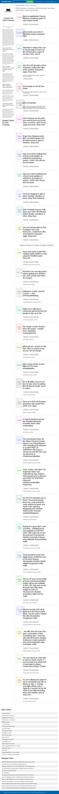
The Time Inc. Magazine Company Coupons (11, 754)
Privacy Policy (24, 792)
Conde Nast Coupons (6, 748)
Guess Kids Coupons (6, 728)
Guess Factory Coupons (7, 730)
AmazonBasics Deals (6, 741)
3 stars (8, 24)
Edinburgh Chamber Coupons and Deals (31, 650)
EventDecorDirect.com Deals (8, 715)
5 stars (13, 24)
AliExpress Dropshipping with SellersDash (38, 792)
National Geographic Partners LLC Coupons (11, 745)
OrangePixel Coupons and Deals (30, 519)
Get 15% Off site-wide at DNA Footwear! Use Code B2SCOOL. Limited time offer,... (19, 787)
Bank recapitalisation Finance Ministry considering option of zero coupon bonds (18, 761)
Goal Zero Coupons (6, 713)
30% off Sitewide (5, 772)
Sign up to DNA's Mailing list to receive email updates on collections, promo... (18, 781)
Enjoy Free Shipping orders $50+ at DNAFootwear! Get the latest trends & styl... (18, 777)
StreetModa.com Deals (6, 732)
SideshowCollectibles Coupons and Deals (31, 462)
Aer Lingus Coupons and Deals (29, 701)
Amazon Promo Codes (6, 735)
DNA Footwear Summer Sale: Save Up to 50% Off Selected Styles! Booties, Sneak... (19, 785)
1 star (3, 24)
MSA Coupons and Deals (28, 339)
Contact (19, 792)
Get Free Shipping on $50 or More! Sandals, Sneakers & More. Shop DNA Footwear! (19, 783)
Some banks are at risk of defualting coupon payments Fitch (14, 764)
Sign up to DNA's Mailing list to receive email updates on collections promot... (18, 779)
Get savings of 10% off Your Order (9, 770)
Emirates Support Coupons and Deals (31, 672)
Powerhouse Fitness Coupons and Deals (31, 264)
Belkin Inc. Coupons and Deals (29, 412)
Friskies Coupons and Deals (29, 284)
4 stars (11, 24)
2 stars (6, 24)
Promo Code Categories (48, 1)
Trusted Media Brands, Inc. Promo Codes (10, 752)
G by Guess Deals (5, 724)
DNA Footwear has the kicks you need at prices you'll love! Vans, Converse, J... (18, 775)
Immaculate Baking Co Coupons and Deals (32, 302)
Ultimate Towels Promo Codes (8, 743)
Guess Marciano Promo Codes (8, 726)
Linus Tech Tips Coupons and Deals (30, 319)
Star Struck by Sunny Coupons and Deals (31, 548)
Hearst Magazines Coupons (7, 739)
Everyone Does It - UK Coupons (8, 719)
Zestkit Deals (4, 750)
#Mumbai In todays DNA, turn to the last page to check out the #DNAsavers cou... (19, 766)
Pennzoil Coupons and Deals (29, 357)
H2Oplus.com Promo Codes (7, 717)
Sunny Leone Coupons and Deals (30, 602)
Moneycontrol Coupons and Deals (30, 374)
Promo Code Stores (38, 1)
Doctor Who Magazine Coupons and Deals (32, 572)
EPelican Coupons (6, 722)
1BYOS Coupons (5, 737)
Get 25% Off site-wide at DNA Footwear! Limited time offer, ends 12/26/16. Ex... (18, 768)
